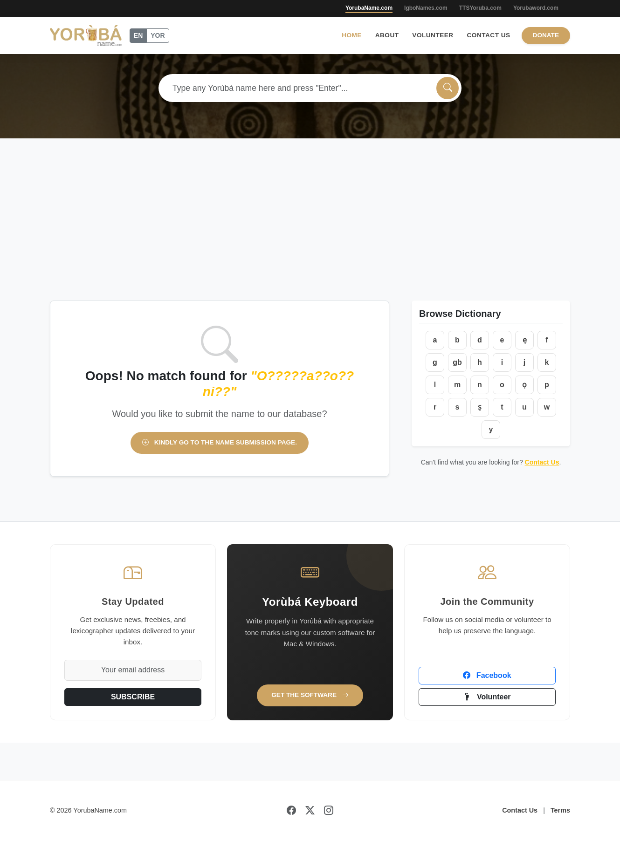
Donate (546, 35)
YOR (158, 35)
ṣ (480, 407)
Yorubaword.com (535, 8)
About (387, 35)
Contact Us (488, 35)
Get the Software (310, 694)
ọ (524, 385)
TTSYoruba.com (480, 8)
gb (457, 362)
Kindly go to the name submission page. (219, 442)
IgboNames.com (426, 8)
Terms (560, 810)
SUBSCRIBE (133, 697)
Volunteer (432, 35)
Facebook (487, 675)
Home (352, 35)
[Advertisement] (310, 230)
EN (138, 35)
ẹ (525, 340)
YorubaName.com (369, 8)
